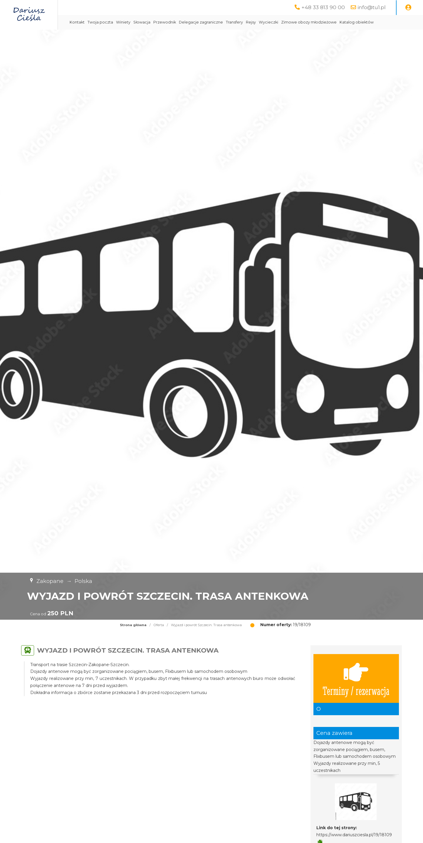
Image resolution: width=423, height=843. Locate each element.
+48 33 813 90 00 (323, 7)
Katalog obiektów (135, 37)
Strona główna (133, 640)
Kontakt (125, 22)
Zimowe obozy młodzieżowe (357, 22)
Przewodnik (213, 22)
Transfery (282, 22)
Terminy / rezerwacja (356, 693)
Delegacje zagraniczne (249, 22)
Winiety (171, 22)
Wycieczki (316, 22)
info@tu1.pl (371, 7)
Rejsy (299, 22)
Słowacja (190, 22)
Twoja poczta (148, 22)
